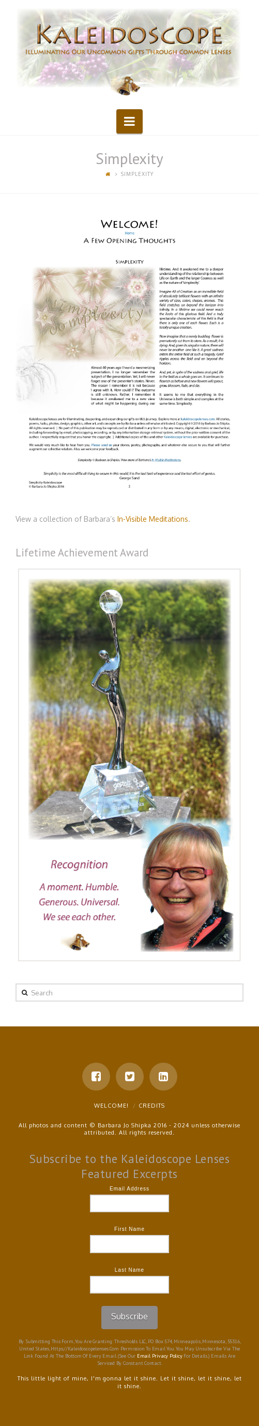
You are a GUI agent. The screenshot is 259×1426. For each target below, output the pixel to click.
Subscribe (129, 1316)
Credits (152, 1105)
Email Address (129, 1189)
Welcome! (111, 1105)
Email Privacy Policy (159, 1356)
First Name (129, 1229)
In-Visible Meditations (152, 518)
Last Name (129, 1270)
